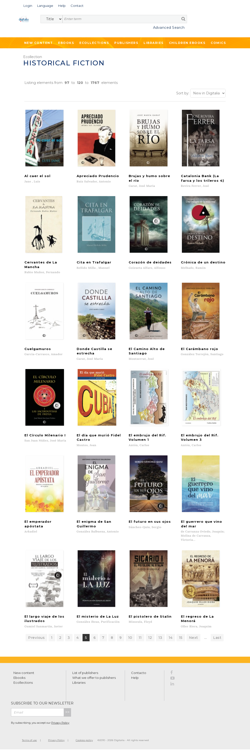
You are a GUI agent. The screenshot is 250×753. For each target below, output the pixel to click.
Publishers (126, 43)
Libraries (154, 43)
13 (160, 641)
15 (181, 641)
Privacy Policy (60, 726)
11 (140, 641)
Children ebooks (187, 43)
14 (171, 641)
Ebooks (66, 43)
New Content (38, 43)
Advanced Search (169, 27)
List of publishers (85, 676)
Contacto (138, 676)
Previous (36, 641)
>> (67, 715)
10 (130, 641)
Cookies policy (84, 743)
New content (23, 676)
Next (193, 641)
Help (135, 681)
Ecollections (94, 43)
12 (150, 641)
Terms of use (29, 743)
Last (217, 641)
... (205, 641)
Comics (218, 43)
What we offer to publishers (94, 681)
